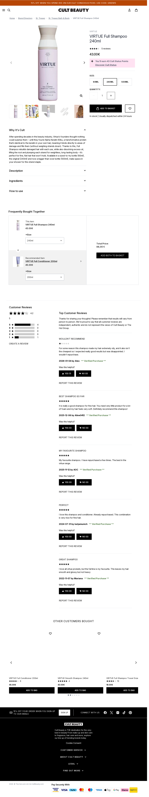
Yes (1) (66, 373)
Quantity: (95, 89)
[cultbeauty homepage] (73, 10)
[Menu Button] (3, 10)
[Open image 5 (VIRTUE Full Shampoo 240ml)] (80, 111)
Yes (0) (67, 428)
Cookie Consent (73, 743)
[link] (129, 10)
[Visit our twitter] (111, 712)
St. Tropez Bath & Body (59, 18)
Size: (92, 76)
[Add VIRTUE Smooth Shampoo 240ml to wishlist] (99, 633)
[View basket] (139, 10)
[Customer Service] (73, 750)
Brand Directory (25, 18)
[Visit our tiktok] (124, 712)
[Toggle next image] (84, 63)
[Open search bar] (8, 10)
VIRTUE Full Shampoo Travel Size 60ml (124, 678)
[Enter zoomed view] (81, 96)
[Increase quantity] (111, 95)
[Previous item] (11, 662)
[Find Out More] (73, 770)
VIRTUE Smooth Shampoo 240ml (73, 678)
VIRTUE (93, 31)
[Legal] (73, 764)
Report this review (70, 383)
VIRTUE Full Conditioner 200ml (23, 678)
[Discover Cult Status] (114, 64)
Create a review (18, 343)
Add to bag (31, 690)
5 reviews (106, 48)
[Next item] (136, 662)
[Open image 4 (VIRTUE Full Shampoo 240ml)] (64, 111)
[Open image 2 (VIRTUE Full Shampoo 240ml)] (32, 111)
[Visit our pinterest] (130, 712)
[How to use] (47, 191)
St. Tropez (40, 18)
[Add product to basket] (106, 108)
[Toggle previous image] (11, 63)
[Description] (47, 171)
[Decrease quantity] (94, 95)
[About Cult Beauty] (73, 757)
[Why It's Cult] (47, 130)
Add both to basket (112, 255)
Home (12, 18)
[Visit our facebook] (105, 712)
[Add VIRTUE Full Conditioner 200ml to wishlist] (50, 633)
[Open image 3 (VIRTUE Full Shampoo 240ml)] (48, 111)
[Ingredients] (47, 181)
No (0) (83, 373)
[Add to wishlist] (130, 108)
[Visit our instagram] (118, 712)
